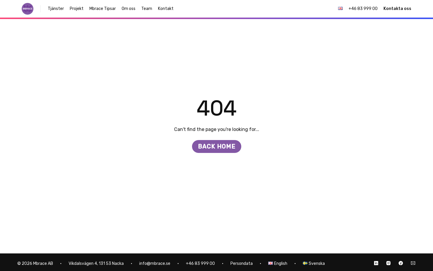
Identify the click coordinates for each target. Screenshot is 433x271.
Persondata (241, 263)
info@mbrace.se (154, 263)
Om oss (128, 8)
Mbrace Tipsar (102, 8)
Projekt (77, 8)
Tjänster (56, 8)
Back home (216, 146)
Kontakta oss (397, 8)
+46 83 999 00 (363, 8)
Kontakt (166, 8)
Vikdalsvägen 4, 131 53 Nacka (96, 263)
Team (146, 8)
